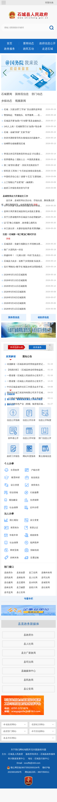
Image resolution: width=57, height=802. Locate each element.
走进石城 (47, 48)
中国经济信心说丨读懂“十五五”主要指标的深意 (24, 176)
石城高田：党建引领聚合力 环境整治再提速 (24, 244)
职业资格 (11, 492)
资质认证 (31, 527)
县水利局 (33, 582)
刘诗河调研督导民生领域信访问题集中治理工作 (24, 138)
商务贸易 (11, 550)
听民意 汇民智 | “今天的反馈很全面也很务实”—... (24, 171)
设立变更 (11, 485)
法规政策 (11, 394)
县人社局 (33, 577)
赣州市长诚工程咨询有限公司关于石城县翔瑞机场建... (26, 392)
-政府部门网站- (10, 731)
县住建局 (8, 582)
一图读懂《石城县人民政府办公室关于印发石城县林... (26, 375)
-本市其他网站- (38, 731)
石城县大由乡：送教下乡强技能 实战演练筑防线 (24, 261)
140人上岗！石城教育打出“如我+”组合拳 (23, 126)
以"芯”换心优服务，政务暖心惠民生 (20, 223)
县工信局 (33, 572)
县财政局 (21, 577)
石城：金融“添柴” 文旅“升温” (17, 132)
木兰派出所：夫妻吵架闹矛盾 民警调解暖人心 (24, 228)
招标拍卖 (32, 550)
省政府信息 (43, 317)
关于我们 (15, 749)
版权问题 (42, 749)
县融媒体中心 (28, 671)
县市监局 (8, 592)
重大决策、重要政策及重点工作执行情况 (24, 399)
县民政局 (8, 577)
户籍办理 (32, 470)
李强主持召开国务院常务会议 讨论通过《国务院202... (24, 154)
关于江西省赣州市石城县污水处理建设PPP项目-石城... (24, 217)
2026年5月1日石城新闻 (15, 309)
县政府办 (8, 572)
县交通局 (21, 582)
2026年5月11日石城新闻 (15, 286)
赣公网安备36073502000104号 (25, 767)
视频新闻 (20, 100)
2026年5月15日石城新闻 (15, 274)
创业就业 (32, 477)
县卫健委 (21, 587)
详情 (8, 238)
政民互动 (28, 48)
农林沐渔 (11, 558)
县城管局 (45, 582)
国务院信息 (22, 94)
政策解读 (11, 357)
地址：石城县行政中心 (38, 758)
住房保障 (32, 500)
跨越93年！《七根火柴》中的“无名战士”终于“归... (24, 255)
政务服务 (9, 48)
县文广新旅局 (28, 653)
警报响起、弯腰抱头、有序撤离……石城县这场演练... (24, 115)
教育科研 (12, 477)
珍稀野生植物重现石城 (14, 143)
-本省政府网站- (10, 724)
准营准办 (32, 485)
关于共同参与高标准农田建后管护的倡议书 (24, 205)
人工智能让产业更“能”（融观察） (19, 182)
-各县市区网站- (10, 738)
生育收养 (11, 470)
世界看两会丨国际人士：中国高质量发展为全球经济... (24, 159)
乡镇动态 (6, 100)
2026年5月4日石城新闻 (15, 303)
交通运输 (32, 557)
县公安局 (21, 592)
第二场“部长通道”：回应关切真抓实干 (21, 165)
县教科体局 (46, 572)
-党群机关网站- (38, 724)
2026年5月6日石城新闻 (15, 297)
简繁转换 (49, 2)
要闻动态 (28, 43)
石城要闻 (6, 94)
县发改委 (21, 572)
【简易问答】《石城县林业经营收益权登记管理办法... (26, 370)
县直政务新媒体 (28, 623)
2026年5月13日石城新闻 (15, 280)
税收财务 (32, 535)
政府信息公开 (47, 43)
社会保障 (11, 507)
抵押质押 (32, 542)
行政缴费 (32, 492)
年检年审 (11, 535)
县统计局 (33, 587)
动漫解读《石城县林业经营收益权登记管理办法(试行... (26, 364)
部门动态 (37, 94)
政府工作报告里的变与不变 (16, 188)
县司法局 (45, 577)
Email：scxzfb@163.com (28, 763)
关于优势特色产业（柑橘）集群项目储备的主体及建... (26, 404)
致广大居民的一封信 (13, 249)
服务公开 (11, 404)
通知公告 (27, 356)
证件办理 (32, 507)
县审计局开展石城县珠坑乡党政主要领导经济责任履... (24, 211)
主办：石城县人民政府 (13, 754)
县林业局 (8, 587)
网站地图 (24, 749)
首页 (9, 43)
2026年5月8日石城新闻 (15, 292)
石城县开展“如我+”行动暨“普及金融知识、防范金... (24, 121)
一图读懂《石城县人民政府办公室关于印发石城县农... (26, 381)
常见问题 (33, 749)
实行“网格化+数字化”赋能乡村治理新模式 (23, 266)
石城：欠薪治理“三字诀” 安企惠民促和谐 (23, 109)
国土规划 (11, 520)
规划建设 (11, 500)
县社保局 (45, 587)
